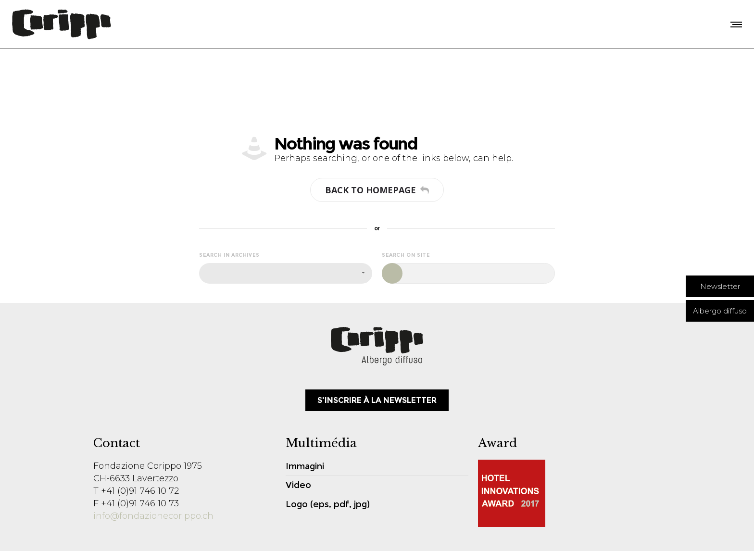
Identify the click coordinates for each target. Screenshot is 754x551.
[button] (720, 286)
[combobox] (285, 273)
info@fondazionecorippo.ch (153, 516)
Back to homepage (377, 190)
